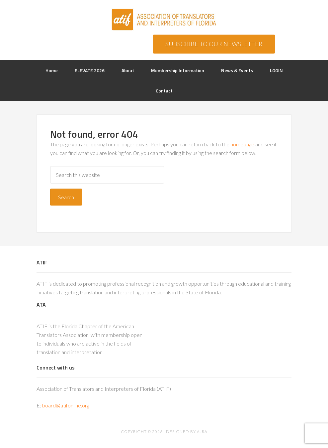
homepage (242, 144)
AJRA (202, 431)
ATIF (164, 20)
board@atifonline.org (65, 405)
